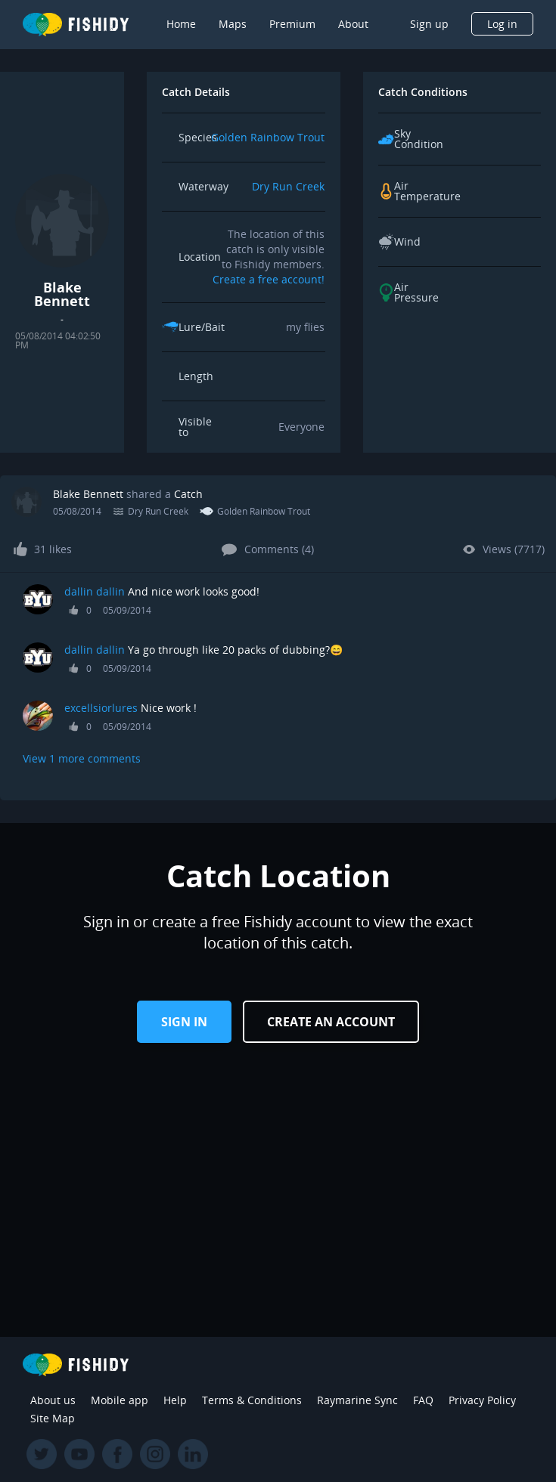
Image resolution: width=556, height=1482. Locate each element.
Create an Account (331, 1021)
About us (53, 1400)
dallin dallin (94, 591)
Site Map (52, 1418)
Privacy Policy (482, 1400)
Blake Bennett (88, 494)
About (353, 24)
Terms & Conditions (252, 1400)
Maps (233, 24)
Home (181, 24)
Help (175, 1400)
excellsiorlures (101, 708)
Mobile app (119, 1400)
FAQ (423, 1400)
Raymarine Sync (357, 1400)
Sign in (184, 1021)
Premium (292, 24)
